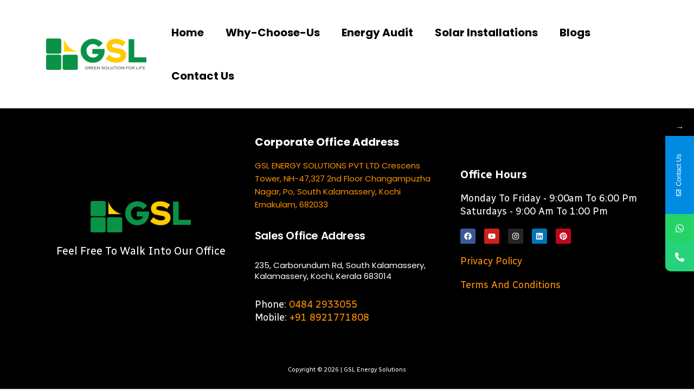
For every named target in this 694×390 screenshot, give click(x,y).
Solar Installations (486, 32)
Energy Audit (377, 32)
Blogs (575, 32)
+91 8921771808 (329, 317)
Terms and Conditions (510, 285)
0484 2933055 (323, 304)
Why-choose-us (273, 32)
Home (187, 32)
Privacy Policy (491, 261)
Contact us (202, 75)
